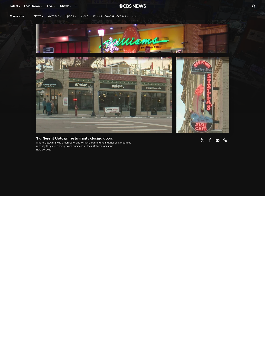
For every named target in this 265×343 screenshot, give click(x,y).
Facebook (210, 140)
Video (84, 16)
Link (225, 140)
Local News (33, 6)
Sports (70, 16)
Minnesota (17, 16)
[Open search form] (253, 6)
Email (217, 140)
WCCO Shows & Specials (110, 16)
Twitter (202, 140)
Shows (66, 6)
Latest (15, 6)
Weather (54, 16)
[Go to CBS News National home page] (132, 6)
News (38, 16)
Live (51, 6)
